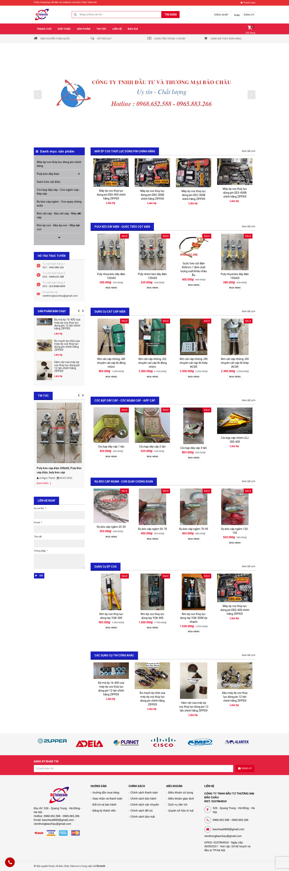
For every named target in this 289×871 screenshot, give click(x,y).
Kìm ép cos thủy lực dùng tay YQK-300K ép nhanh (193, 617)
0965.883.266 (56, 267)
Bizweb (101, 866)
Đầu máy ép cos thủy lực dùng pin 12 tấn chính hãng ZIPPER (235, 696)
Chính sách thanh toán (144, 792)
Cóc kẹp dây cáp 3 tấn (193, 447)
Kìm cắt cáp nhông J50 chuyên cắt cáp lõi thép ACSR (235, 362)
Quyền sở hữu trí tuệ (181, 810)
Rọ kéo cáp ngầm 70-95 (193, 528)
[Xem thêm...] (44, 483)
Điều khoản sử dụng (180, 792)
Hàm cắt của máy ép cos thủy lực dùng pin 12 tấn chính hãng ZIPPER (193, 706)
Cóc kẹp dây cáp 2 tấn (152, 446)
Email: (38, 522)
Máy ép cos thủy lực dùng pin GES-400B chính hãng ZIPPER (235, 192)
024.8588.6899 (57, 286)
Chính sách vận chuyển (144, 804)
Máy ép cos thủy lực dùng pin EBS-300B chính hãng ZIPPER (152, 194)
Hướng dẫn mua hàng (106, 792)
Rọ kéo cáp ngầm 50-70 (152, 528)
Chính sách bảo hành (143, 798)
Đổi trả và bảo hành (104, 804)
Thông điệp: (41, 551)
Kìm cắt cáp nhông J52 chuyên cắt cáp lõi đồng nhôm (152, 362)
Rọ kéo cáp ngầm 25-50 (111, 526)
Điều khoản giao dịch (181, 798)
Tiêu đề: (38, 536)
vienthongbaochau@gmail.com (60, 295)
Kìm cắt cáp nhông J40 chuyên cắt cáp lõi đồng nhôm (111, 362)
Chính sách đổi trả (141, 810)
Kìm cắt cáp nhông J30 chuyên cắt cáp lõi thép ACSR (194, 362)
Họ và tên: (40, 508)
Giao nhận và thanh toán (107, 798)
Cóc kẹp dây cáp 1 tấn (111, 446)
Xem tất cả (248, 151)
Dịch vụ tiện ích (177, 804)
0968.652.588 (56, 276)
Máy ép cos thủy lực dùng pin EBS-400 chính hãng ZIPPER (111, 194)
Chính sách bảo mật (142, 816)
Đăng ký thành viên (104, 810)
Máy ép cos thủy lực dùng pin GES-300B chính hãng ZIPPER (194, 195)
